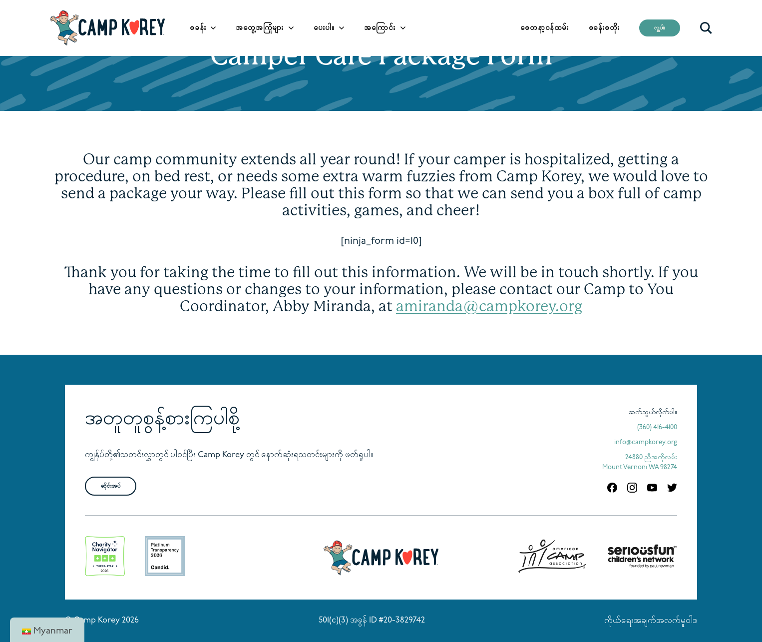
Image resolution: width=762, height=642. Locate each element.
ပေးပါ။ (324, 28)
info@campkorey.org (645, 442)
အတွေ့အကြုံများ (260, 28)
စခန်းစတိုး (604, 28)
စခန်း (198, 28)
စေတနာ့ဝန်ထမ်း (544, 28)
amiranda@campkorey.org (489, 306)
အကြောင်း (379, 28)
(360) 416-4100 (657, 427)
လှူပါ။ (659, 28)
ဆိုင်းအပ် (110, 486)
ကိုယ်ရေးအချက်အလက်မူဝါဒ (650, 621)
